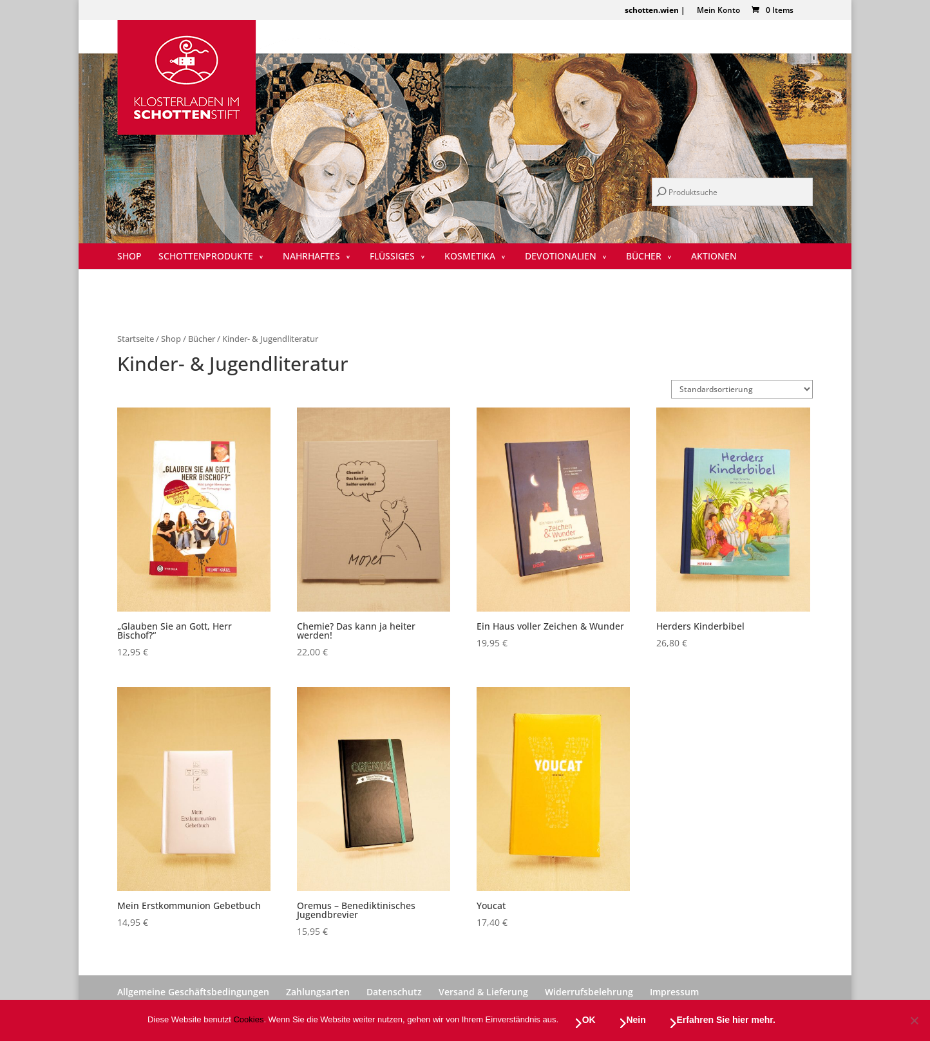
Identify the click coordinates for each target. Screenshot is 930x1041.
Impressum (674, 992)
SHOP (129, 257)
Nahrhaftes (311, 257)
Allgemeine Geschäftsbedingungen (193, 992)
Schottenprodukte (205, 257)
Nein (637, 1020)
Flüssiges (392, 257)
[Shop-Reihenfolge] (742, 389)
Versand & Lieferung (483, 992)
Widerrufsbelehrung (589, 992)
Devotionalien (560, 257)
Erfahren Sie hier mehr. (727, 1020)
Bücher (643, 257)
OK (589, 1020)
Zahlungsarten (318, 992)
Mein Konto (718, 10)
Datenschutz (394, 992)
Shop (171, 338)
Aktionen (714, 257)
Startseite (135, 338)
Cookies (248, 1021)
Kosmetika (469, 257)
